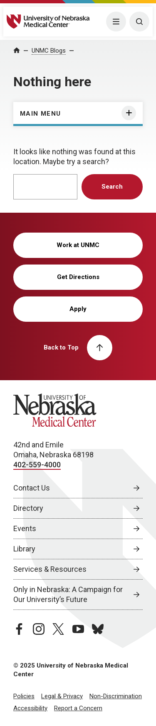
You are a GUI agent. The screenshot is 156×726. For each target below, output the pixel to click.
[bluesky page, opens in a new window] (98, 629)
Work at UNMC (78, 245)
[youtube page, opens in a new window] (78, 629)
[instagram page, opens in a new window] (39, 629)
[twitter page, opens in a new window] (58, 629)
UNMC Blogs (49, 50)
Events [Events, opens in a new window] (24, 528)
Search (112, 186)
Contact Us (31, 487)
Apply (78, 309)
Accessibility (30, 708)
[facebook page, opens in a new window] (19, 629)
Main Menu (40, 113)
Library (24, 548)
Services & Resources (50, 569)
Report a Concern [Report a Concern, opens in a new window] (78, 708)
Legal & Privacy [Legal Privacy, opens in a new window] (62, 696)
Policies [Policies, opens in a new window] (24, 696)
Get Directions (78, 277)
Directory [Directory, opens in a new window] (28, 508)
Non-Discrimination (115, 696)
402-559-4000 (37, 464)
